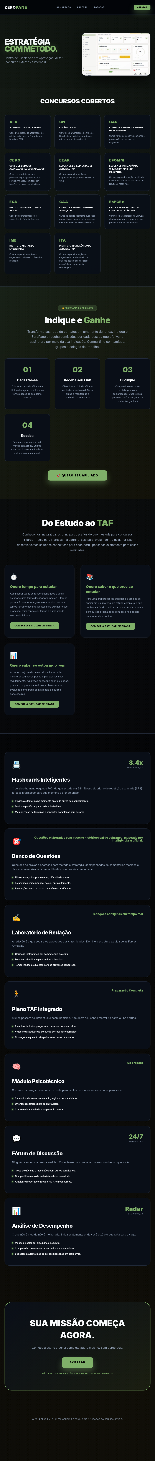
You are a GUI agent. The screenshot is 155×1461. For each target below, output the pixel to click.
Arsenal (81, 7)
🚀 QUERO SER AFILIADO (77, 484)
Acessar (97, 7)
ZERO (16, 7)
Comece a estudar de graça (35, 634)
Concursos (62, 7)
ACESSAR (140, 7)
